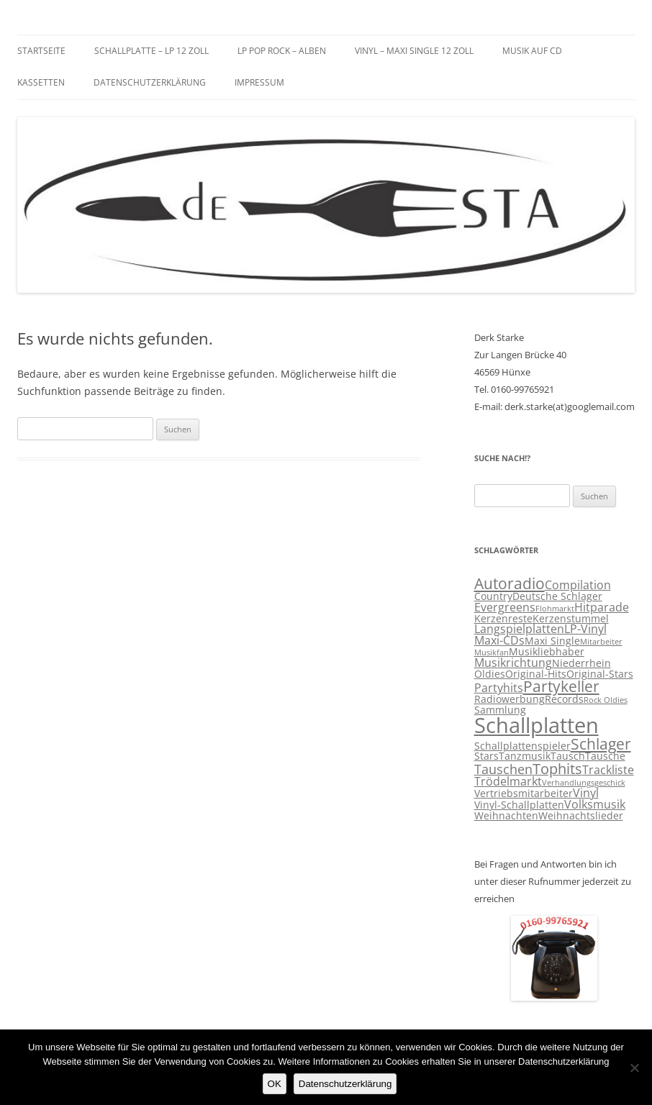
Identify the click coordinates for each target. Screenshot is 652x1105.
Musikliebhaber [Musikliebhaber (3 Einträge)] (546, 651)
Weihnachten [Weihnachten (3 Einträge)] (506, 815)
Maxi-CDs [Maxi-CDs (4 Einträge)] (499, 640)
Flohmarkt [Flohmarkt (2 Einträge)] (554, 609)
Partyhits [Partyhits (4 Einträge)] (498, 688)
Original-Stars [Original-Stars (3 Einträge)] (599, 674)
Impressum (259, 82)
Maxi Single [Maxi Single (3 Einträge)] (552, 641)
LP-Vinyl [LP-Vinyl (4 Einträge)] (585, 629)
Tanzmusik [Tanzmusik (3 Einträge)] (525, 756)
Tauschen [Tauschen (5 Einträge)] (503, 769)
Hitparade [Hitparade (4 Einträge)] (601, 607)
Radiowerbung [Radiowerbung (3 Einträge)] (509, 699)
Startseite (41, 51)
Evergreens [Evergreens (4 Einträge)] (504, 607)
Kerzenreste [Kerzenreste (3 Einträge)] (503, 618)
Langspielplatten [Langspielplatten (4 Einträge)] (519, 629)
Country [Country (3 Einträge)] (493, 596)
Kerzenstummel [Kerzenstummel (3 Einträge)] (571, 618)
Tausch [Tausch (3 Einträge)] (568, 756)
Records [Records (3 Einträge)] (564, 699)
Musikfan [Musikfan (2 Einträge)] (491, 652)
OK (274, 1083)
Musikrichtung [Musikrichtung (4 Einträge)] (513, 662)
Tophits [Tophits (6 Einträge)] (557, 768)
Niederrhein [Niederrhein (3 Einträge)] (581, 663)
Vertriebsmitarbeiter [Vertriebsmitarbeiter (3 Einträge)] (523, 793)
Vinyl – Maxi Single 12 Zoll (414, 51)
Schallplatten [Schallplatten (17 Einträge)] (536, 725)
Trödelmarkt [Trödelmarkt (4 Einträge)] (508, 781)
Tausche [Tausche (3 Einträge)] (605, 756)
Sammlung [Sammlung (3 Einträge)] (500, 710)
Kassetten (41, 82)
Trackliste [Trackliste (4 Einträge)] (608, 770)
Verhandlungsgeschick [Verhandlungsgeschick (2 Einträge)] (583, 783)
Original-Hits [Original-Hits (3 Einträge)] (535, 674)
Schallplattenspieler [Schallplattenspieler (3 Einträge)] (522, 746)
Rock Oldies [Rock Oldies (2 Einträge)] (606, 700)
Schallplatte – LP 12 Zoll (151, 51)
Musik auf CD (532, 51)
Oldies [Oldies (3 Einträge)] (489, 674)
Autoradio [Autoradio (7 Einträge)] (509, 583)
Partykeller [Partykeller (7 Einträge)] (561, 686)
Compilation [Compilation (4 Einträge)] (578, 585)
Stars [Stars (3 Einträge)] (486, 756)
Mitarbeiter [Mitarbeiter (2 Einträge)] (601, 642)
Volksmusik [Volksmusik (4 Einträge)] (594, 804)
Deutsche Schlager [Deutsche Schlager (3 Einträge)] (557, 596)
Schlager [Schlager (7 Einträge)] (601, 744)
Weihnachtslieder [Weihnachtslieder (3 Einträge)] (580, 815)
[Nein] (634, 1067)
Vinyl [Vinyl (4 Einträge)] (586, 793)
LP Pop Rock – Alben (281, 51)
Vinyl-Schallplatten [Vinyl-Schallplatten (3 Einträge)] (519, 805)
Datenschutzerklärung (150, 82)
